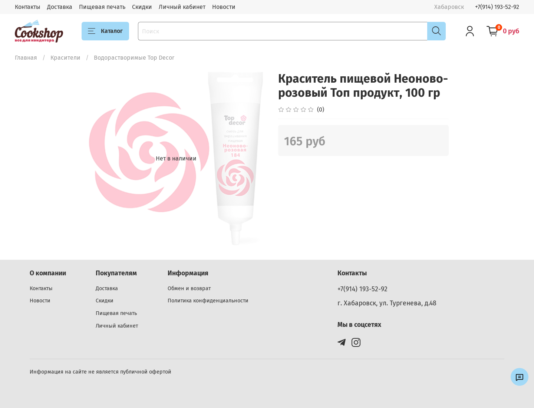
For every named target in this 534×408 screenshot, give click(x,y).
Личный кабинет (182, 6)
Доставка (59, 6)
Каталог (105, 31)
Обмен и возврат (189, 288)
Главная (26, 57)
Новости (223, 6)
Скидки (142, 6)
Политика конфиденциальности (208, 301)
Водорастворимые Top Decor (134, 57)
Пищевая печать (102, 6)
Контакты (27, 6)
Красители (65, 57)
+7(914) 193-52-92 (497, 6)
